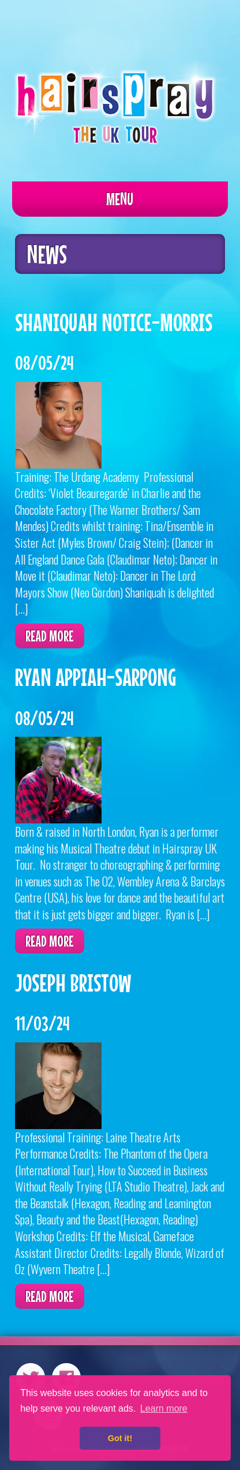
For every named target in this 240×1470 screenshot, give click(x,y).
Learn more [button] (163, 1408)
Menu (119, 199)
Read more (49, 636)
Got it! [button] (120, 1438)
